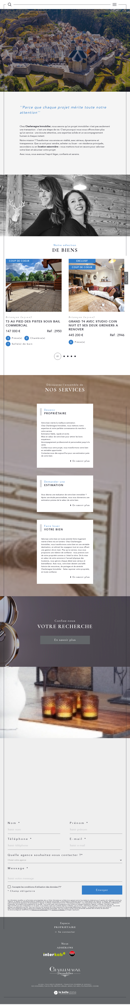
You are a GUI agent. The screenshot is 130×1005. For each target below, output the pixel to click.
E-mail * (78, 839)
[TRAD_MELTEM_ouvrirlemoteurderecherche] (10, 4)
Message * (18, 869)
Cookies (96, 987)
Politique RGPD (86, 987)
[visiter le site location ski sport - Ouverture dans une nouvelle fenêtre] (72, 954)
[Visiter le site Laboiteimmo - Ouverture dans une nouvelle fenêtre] (65, 996)
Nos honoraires (37, 987)
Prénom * (79, 823)
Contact (126, 278)
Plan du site (48, 987)
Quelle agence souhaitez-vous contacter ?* (45, 855)
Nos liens (76, 987)
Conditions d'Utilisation (58, 910)
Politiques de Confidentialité (39, 910)
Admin (70, 987)
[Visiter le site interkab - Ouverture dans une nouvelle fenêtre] (54, 955)
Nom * (14, 823)
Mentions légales (60, 987)
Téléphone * (20, 839)
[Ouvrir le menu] (114, 4)
